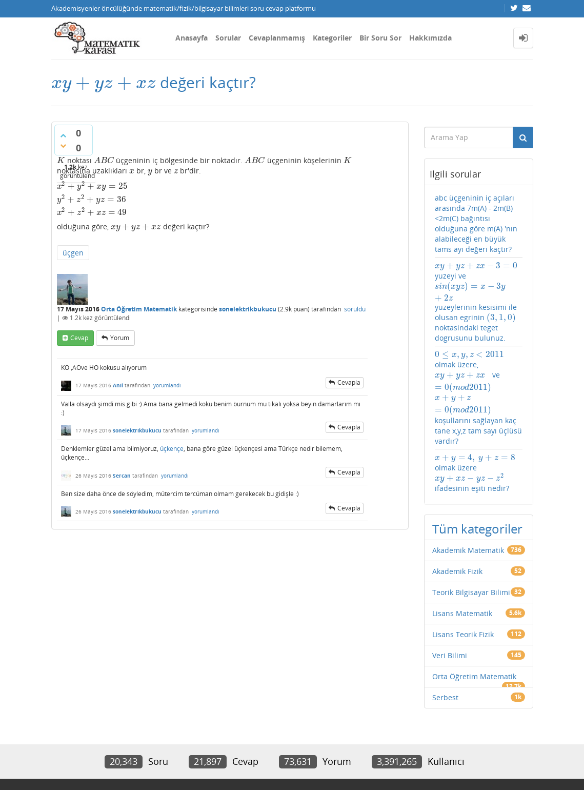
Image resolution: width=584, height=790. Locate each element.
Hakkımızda (430, 38)
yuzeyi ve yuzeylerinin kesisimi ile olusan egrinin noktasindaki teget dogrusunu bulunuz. (476, 302)
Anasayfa (191, 38)
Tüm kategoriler (477, 528)
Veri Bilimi (449, 655)
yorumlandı (167, 385)
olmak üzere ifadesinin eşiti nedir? (475, 472)
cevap (79, 337)
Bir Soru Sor (380, 38)
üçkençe (172, 448)
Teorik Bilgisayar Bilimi (471, 592)
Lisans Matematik (462, 613)
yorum (119, 337)
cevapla (348, 382)
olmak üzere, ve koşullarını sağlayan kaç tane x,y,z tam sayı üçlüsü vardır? (478, 397)
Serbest (445, 697)
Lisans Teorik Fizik (463, 634)
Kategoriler (332, 38)
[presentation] (103, 82)
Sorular (228, 38)
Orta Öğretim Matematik (139, 309)
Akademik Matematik (468, 550)
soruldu (355, 309)
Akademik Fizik (457, 571)
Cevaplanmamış (277, 38)
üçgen (73, 253)
